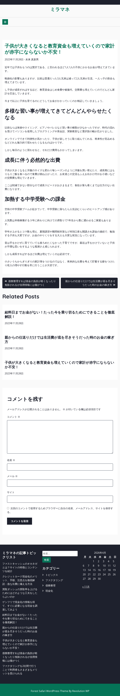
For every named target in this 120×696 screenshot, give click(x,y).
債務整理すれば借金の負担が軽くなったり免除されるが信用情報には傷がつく (19, 656)
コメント (13, 416)
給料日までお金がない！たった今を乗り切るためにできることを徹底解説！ (19, 618)
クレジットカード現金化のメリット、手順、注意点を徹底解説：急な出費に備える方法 (19, 580)
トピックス (51, 575)
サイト (11, 492)
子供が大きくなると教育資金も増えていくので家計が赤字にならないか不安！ (19, 644)
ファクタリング (54, 580)
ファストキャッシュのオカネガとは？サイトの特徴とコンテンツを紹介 (19, 567)
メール (12, 476)
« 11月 (86, 586)
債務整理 (50, 585)
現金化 (49, 590)
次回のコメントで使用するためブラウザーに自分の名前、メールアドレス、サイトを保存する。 (60, 510)
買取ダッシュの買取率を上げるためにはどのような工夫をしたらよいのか (19, 592)
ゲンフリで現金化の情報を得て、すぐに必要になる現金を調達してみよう (19, 605)
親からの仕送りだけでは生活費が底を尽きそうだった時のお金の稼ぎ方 (19, 631)
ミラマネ (60, 9)
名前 (11, 460)
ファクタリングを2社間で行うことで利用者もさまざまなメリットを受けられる (19, 669)
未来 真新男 (32, 59)
